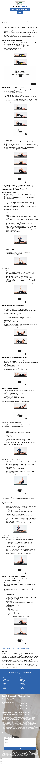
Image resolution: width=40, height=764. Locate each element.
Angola (5, 677)
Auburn (22, 688)
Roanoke (5, 679)
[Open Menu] (38, 3)
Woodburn (22, 690)
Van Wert (22, 677)
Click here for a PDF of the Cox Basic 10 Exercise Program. (16, 648)
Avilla (4, 688)
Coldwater (5, 686)
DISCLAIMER (4, 754)
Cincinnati (22, 686)
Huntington (6, 682)
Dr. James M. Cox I (5, 755)
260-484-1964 (23, 7)
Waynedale (5, 690)
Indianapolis (23, 680)
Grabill (4, 683)
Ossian (21, 679)
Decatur (5, 684)
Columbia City (23, 684)
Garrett (22, 683)
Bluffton (5, 687)
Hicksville (22, 682)
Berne (21, 687)
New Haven (6, 680)
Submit (20, 748)
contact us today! (30, 728)
